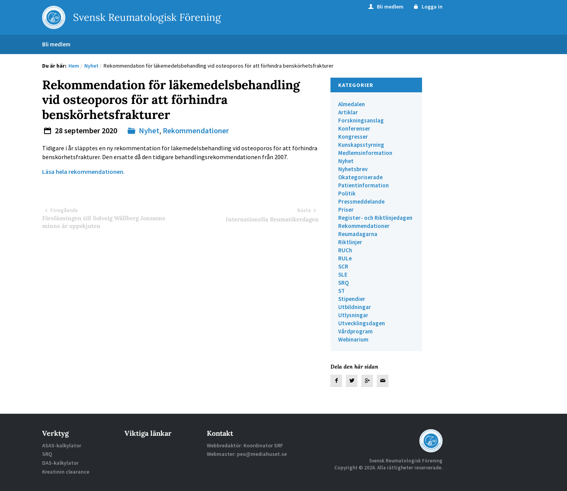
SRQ (343, 282)
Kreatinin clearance (65, 471)
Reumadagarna (357, 234)
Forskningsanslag (361, 120)
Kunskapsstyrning (361, 144)
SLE (342, 274)
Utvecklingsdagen (361, 323)
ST (341, 290)
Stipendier (351, 298)
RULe (345, 258)
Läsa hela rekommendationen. (83, 171)
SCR (343, 266)
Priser (346, 209)
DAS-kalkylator (60, 462)
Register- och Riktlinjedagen (375, 217)
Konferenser (354, 128)
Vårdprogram (355, 331)
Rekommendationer (196, 130)
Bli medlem (385, 6)
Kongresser (353, 136)
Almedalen (351, 104)
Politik (347, 193)
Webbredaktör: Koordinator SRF (245, 445)
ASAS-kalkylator (61, 445)
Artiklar (348, 112)
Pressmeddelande (361, 201)
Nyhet (149, 130)
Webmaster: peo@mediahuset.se (247, 453)
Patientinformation (363, 185)
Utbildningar (354, 307)
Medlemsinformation (365, 152)
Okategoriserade (360, 177)
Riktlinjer (350, 242)
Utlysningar (353, 315)
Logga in (427, 6)
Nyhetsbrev (353, 169)
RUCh (345, 250)
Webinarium (353, 339)
